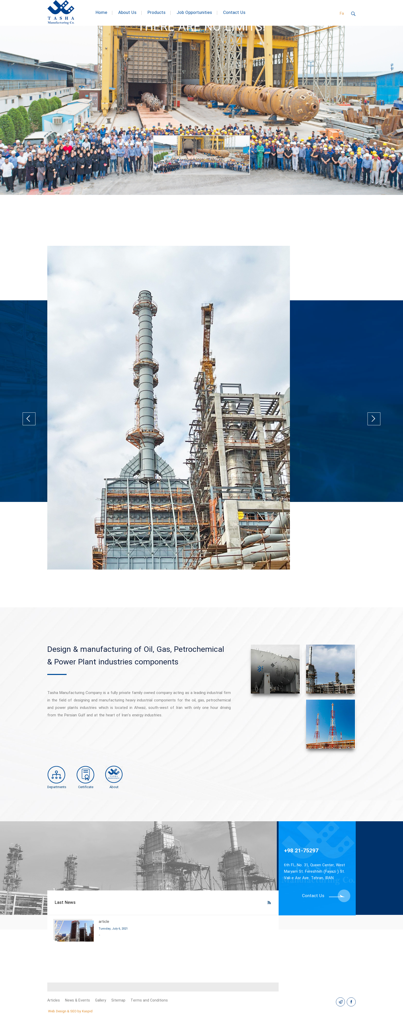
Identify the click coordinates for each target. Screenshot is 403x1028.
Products (157, 13)
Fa (342, 14)
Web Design (57, 1011)
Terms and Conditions (149, 1000)
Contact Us (234, 13)
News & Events (77, 1000)
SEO (73, 1011)
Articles (53, 1000)
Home (101, 13)
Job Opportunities (194, 13)
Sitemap (119, 1000)
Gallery (100, 1000)
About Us (127, 13)
